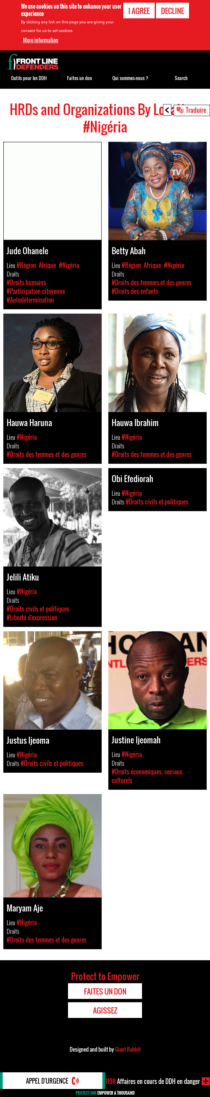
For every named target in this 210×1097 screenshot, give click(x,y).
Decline (172, 10)
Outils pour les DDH (29, 77)
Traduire (196, 109)
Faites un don (79, 77)
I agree (139, 10)
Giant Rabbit (128, 1049)
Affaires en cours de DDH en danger (152, 1081)
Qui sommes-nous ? (130, 77)
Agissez (105, 1010)
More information (40, 40)
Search (181, 77)
